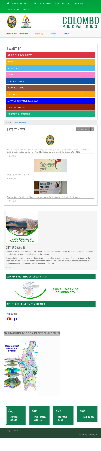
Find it (11, 75)
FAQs (69, 3)
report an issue (16, 88)
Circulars (78, 3)
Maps (49, 3)
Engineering (40, 33)
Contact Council (16, 81)
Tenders (59, 3)
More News (82, 129)
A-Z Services (25, 3)
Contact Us (28, 10)
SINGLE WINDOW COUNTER (20, 55)
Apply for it (14, 68)
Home (15, 3)
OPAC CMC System (16, 107)
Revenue (67, 33)
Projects (39, 3)
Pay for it (12, 62)
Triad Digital (92, 434)
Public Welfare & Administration (17, 33)
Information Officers (19, 114)
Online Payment (13, 10)
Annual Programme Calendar (23, 101)
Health (54, 33)
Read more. (10, 267)
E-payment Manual (16, 123)
